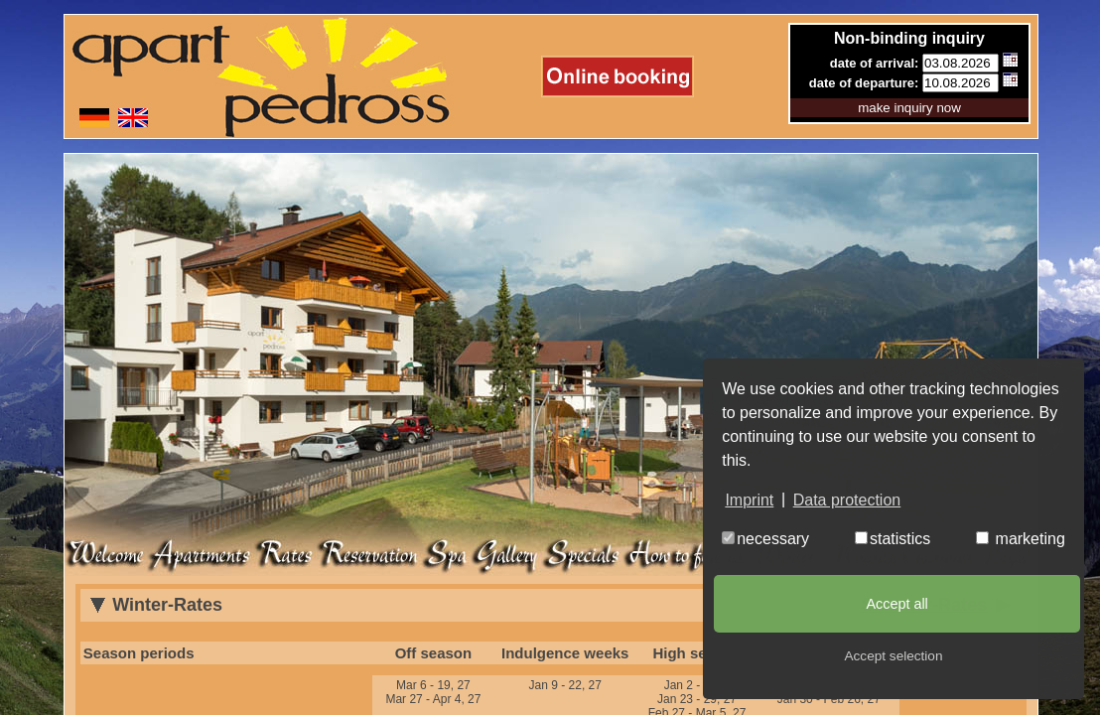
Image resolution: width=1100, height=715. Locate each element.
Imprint (749, 500)
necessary (765, 538)
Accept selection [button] (894, 655)
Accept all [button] (896, 604)
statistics (892, 538)
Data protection (847, 500)
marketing (1020, 538)
